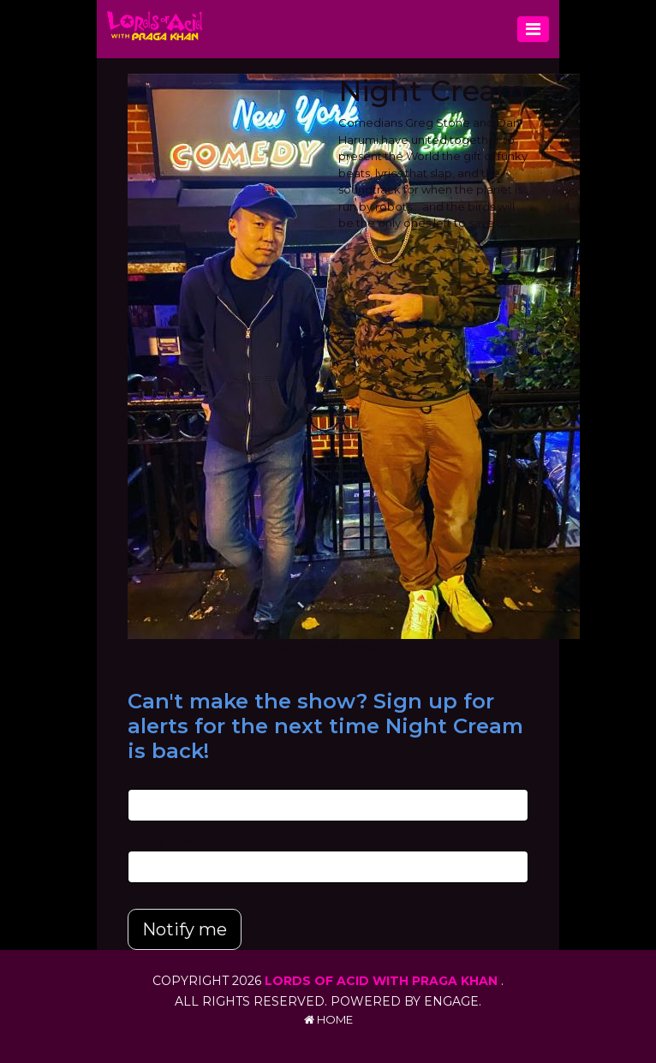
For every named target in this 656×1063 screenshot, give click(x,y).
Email (143, 779)
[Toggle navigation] (533, 29)
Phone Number (170, 842)
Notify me (184, 929)
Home (328, 1019)
